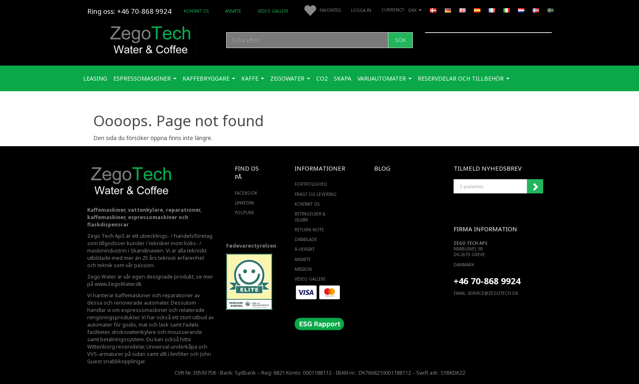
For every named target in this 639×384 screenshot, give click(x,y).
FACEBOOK (246, 193)
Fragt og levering (316, 194)
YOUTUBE (244, 212)
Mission (303, 269)
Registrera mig (535, 186)
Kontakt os (196, 11)
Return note (309, 230)
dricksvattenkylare (134, 332)
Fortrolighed (311, 184)
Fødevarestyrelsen (251, 245)
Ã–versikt (305, 249)
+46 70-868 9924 (144, 11)
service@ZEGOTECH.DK (493, 293)
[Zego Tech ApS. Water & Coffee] (150, 39)
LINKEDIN (244, 203)
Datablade (306, 239)
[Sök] (400, 40)
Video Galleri (273, 11)
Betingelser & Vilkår (310, 216)
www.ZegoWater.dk (118, 284)
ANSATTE (233, 11)
